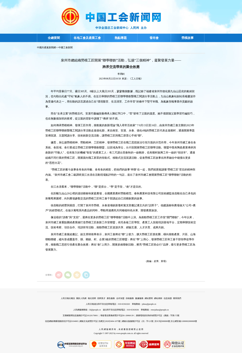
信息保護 (168, 298)
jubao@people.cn (149, 304)
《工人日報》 (136, 78)
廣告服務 (111, 298)
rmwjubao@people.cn (160, 310)
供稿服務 (130, 298)
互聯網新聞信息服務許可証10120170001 (80, 315)
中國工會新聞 (65, 47)
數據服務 (139, 298)
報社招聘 (92, 298)
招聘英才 (101, 298)
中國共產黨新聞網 (46, 47)
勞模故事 (188, 38)
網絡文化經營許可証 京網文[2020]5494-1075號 (100, 321)
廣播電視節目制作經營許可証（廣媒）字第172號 (157, 315)
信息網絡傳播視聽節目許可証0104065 (61, 321)
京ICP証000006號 (162, 321)
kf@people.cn (95, 310)
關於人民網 (81, 298)
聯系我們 (177, 298)
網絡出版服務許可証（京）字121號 (137, 321)
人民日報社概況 (68, 298)
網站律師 (158, 298)
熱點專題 (121, 38)
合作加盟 (120, 298)
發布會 (154, 38)
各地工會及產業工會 (87, 38)
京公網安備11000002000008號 (184, 321)
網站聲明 (149, 298)
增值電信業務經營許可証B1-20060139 (117, 315)
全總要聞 (54, 38)
